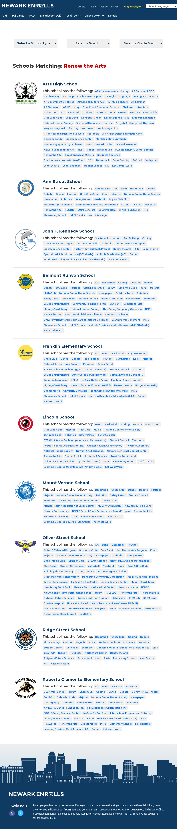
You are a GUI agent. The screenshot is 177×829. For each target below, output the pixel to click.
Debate (88, 112)
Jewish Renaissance (56, 582)
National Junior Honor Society (142, 194)
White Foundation (129, 210)
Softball (137, 160)
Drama (60, 194)
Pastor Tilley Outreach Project (92, 249)
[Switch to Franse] (115, 7)
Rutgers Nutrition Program (93, 598)
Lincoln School (58, 417)
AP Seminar (138, 102)
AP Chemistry (51, 96)
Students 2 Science (108, 155)
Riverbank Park (150, 592)
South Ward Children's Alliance (83, 314)
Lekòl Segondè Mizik (116, 117)
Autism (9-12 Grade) (81, 254)
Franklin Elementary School (72, 346)
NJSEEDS (150, 204)
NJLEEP (125, 204)
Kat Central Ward (122, 165)
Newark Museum (126, 144)
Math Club (50, 293)
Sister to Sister (106, 435)
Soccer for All (52, 390)
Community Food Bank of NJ (89, 304)
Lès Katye (101, 215)
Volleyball (151, 160)
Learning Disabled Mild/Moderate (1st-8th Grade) (117, 396)
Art (62, 112)
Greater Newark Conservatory (104, 445)
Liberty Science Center (79, 139)
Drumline (61, 288)
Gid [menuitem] (5, 15)
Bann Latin (74, 112)
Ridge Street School (64, 629)
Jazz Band (72, 117)
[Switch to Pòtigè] (104, 7)
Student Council (87, 243)
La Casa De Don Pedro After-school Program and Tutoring (117, 713)
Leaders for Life (133, 304)
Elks (155, 647)
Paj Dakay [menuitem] (18, 15)
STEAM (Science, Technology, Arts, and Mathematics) (75, 369)
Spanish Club (76, 560)
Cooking (135, 282)
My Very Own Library (55, 309)
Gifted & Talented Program (99, 288)
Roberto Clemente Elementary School (83, 679)
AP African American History (111, 91)
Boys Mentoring (137, 353)
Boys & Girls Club (119, 199)
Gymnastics (123, 358)
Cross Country (120, 160)
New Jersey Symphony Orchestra (63, 144)
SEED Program (107, 210)
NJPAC (138, 204)
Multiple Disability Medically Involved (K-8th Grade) (118, 325)
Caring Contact (85, 571)
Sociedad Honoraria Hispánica (94, 123)
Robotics (66, 199)
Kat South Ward (53, 330)
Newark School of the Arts (59, 149)
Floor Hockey (52, 642)
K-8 (146, 210)
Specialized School (55, 254)
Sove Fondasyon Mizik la (79, 155)
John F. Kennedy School (68, 231)
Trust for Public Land (123, 456)
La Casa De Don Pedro (94, 380)
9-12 (90, 160)
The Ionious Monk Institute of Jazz (64, 160)
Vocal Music (133, 298)
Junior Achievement (55, 380)
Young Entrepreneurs (56, 304)
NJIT (80, 149)
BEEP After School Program (60, 691)
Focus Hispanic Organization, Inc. (64, 445)
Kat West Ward (114, 467)
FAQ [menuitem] (32, 15)
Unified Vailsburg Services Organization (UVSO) (72, 461)
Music (97, 429)
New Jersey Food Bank (138, 505)
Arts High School (61, 84)
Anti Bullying (102, 188)
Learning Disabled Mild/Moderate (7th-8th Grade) (73, 467)
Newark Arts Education (99, 144)
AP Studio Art (52, 107)
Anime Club (50, 112)
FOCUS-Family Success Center (61, 713)
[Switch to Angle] (82, 7)
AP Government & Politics (59, 102)
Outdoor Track (124, 293)
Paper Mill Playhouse (99, 149)
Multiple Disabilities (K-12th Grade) (117, 254)
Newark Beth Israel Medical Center (127, 451)
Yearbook (93, 133)
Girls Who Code (53, 117)
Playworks (50, 723)
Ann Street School (62, 181)
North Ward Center (96, 653)
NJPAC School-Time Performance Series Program (101, 511)
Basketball (102, 160)
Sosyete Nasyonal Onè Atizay (61, 128)
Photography (51, 702)
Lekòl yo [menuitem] (72, 15)
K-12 (136, 249)
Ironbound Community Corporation (97, 204)
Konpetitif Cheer (91, 117)
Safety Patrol (83, 199)
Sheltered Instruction (135, 107)
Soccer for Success (88, 658)
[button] (79, 15)
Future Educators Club (143, 112)
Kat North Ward (53, 401)
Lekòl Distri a (51, 165)
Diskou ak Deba (105, 112)
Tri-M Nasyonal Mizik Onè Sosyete (64, 133)
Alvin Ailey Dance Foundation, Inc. (122, 133)
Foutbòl (72, 194)
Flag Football (92, 358)
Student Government (72, 566)
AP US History (71, 107)
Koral (105, 194)
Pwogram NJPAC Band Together (134, 149)
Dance (148, 282)
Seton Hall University (56, 516)
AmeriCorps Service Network (89, 374)
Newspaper (50, 199)
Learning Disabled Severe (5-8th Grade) (67, 521)
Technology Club (108, 128)
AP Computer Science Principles (82, 96)
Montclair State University (111, 139)
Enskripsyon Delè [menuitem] (50, 15)
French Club (152, 424)
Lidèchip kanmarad (143, 117)
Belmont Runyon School (69, 275)
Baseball (117, 686)
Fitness (122, 112)
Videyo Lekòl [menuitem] (92, 15)
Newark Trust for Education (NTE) (91, 385)
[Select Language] (161, 6)
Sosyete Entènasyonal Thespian (135, 123)
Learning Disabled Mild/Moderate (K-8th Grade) (72, 729)
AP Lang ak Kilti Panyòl (91, 102)
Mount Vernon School (66, 482)
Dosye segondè (53, 139)
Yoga (121, 566)
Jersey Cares (109, 500)
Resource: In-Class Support (60, 614)
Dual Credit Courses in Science (101, 107)
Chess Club (50, 358)
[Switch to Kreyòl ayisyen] (132, 7)
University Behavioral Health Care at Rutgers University (76, 320)
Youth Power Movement (126, 320)
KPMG (74, 380)
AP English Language (117, 96)
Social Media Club (54, 560)
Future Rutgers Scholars (58, 204)
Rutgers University (146, 385)
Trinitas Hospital (54, 603)
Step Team (88, 128)
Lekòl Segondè (72, 165)
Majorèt (116, 194)
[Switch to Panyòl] (92, 7)
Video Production (112, 298)
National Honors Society (58, 123)
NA (107, 165)
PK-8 (146, 320)
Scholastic (118, 598)
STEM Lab (134, 598)
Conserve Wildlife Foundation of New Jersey (123, 647)
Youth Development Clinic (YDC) (88, 608)
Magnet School (93, 165)
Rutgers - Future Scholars (80, 210)
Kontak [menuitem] (112, 15)
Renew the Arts (52, 155)
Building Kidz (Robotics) (58, 571)
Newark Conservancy (56, 511)
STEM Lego (149, 598)
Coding (150, 188)
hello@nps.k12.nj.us (44, 817)
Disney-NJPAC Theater (145, 691)
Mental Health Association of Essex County (69, 505)
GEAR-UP (115, 304)
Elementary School (55, 215)
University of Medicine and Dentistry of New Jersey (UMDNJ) (102, 603)
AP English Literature (145, 96)
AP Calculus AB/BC (143, 91)
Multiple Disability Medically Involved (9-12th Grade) (74, 259)
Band (124, 188)
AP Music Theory (118, 102)
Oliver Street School (64, 537)
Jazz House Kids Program (59, 243)
